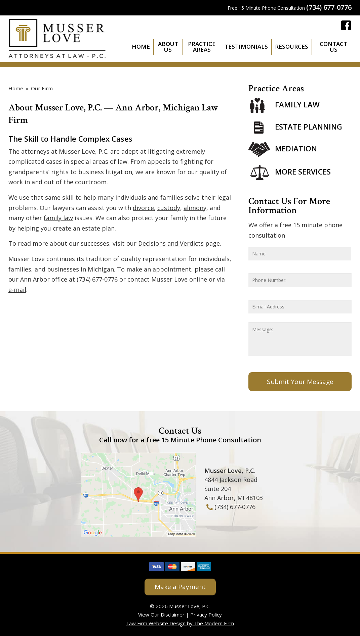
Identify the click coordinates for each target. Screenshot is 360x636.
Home (141, 46)
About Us (168, 46)
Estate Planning (308, 126)
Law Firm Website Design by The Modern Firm (180, 623)
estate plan (98, 228)
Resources (291, 46)
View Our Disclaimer (161, 614)
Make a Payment (180, 586)
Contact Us (333, 46)
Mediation (296, 148)
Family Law (297, 105)
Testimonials (246, 46)
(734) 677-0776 (329, 7)
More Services (303, 171)
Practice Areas (201, 46)
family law (58, 218)
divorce (143, 208)
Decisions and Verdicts (171, 243)
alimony (195, 208)
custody (168, 208)
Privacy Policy (206, 614)
